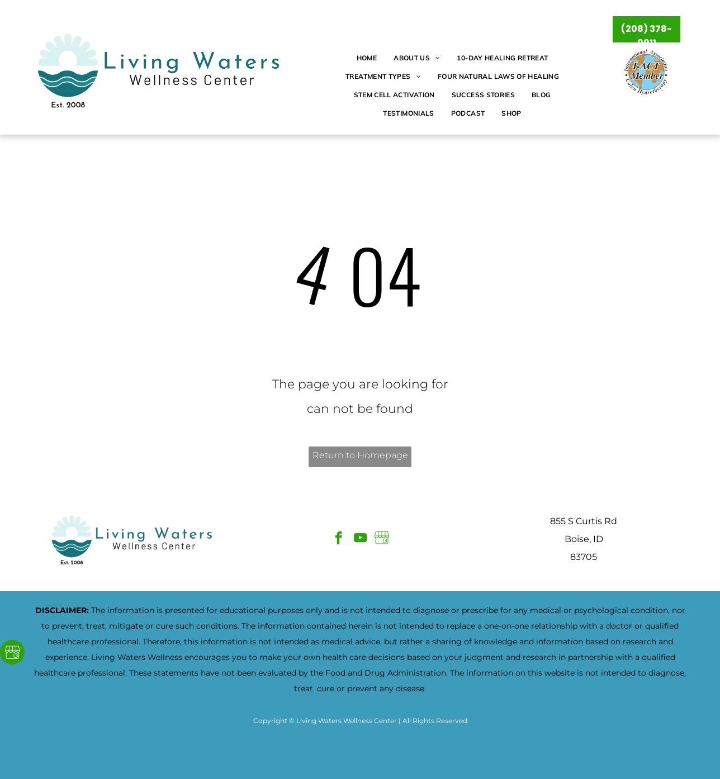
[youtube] (360, 539)
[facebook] (338, 539)
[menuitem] (366, 58)
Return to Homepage (360, 455)
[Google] (12, 653)
